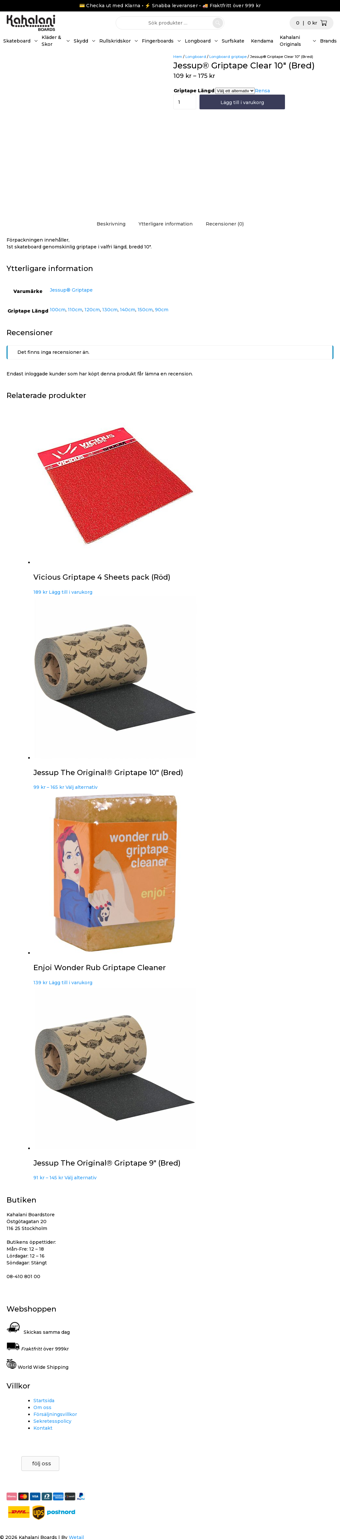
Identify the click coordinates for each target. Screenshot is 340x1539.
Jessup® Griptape (71, 290)
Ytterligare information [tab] (166, 224)
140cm (127, 310)
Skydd (81, 41)
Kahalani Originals (290, 40)
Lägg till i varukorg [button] (70, 592)
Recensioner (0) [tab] (225, 224)
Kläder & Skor (51, 40)
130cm (110, 310)
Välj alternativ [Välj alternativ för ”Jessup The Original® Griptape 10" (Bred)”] (82, 787)
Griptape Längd (194, 91)
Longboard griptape (228, 56)
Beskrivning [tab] (111, 224)
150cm (145, 310)
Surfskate (233, 41)
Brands (328, 41)
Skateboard (16, 41)
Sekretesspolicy (52, 1421)
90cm (161, 310)
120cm (92, 310)
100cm (58, 310)
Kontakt (42, 1428)
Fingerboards (158, 41)
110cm (75, 310)
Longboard (198, 41)
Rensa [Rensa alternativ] (262, 91)
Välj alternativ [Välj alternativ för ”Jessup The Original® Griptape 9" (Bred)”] (81, 1178)
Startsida (43, 1400)
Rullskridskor (115, 41)
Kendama (262, 41)
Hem (177, 56)
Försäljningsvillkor (55, 1414)
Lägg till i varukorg (242, 102)
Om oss (42, 1407)
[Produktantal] (179, 102)
